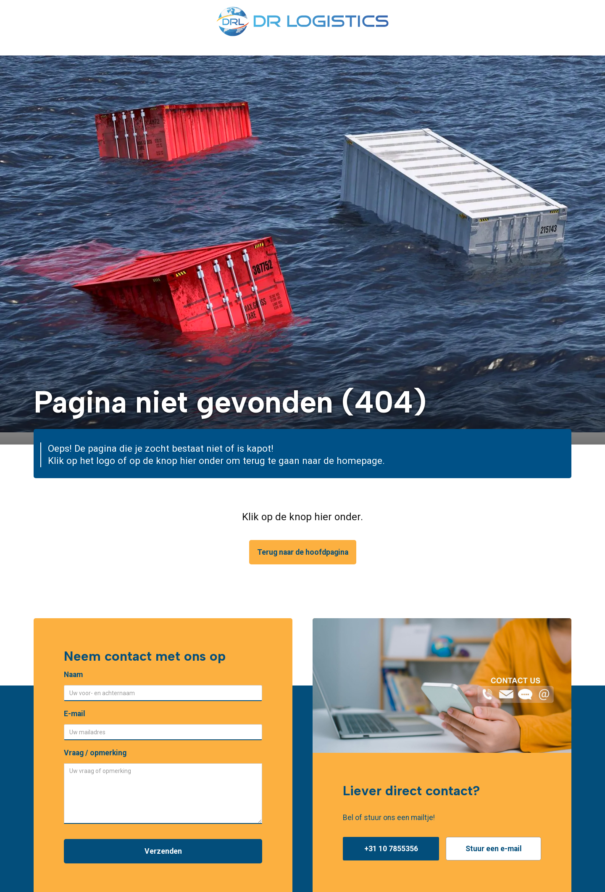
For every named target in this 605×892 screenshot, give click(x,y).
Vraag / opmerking (95, 753)
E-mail (74, 713)
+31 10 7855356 (391, 848)
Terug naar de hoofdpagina (302, 552)
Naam (73, 674)
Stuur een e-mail (494, 848)
